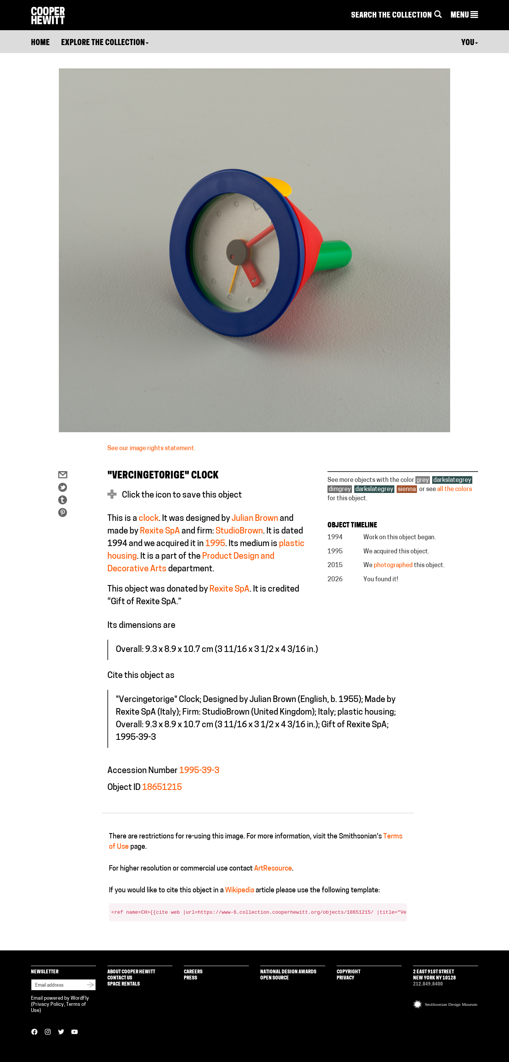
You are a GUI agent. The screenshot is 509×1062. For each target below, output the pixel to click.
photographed (393, 566)
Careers (193, 972)
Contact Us (119, 978)
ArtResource (273, 868)
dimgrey (340, 489)
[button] (464, 15)
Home (40, 43)
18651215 (162, 787)
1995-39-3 (199, 771)
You (469, 43)
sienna (407, 489)
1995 (215, 544)
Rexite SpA (160, 531)
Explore (105, 43)
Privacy (345, 978)
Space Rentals (123, 984)
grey (423, 480)
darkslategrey (452, 480)
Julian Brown (255, 518)
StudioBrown (239, 531)
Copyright (348, 972)
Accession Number (142, 771)
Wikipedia (239, 890)
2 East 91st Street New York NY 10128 (434, 975)
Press (190, 978)
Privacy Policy (48, 1004)
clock (149, 518)
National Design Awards (288, 972)
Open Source (274, 978)
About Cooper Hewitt (131, 972)
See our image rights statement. (151, 449)
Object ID (124, 787)
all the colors (454, 489)
